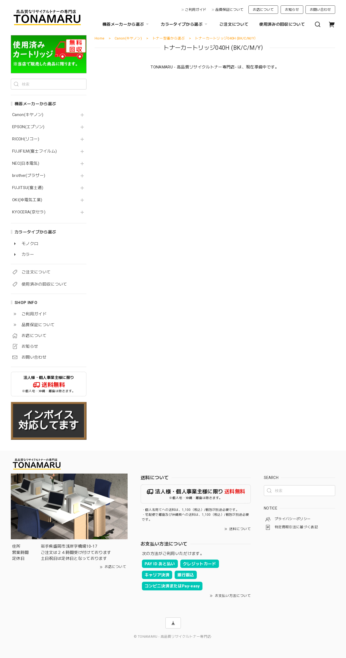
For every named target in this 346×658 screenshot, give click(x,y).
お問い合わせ (320, 10)
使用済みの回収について (282, 24)
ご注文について (233, 24)
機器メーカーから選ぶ (126, 24)
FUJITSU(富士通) (27, 188)
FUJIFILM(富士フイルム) (34, 151)
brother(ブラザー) (28, 175)
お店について (263, 10)
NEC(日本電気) (25, 163)
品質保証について (229, 10)
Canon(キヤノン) (28, 115)
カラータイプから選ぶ (184, 24)
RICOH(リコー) (25, 139)
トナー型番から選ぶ (168, 38)
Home (99, 38)
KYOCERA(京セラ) (28, 212)
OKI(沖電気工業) (27, 200)
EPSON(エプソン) (28, 127)
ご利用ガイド (195, 10)
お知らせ (292, 10)
